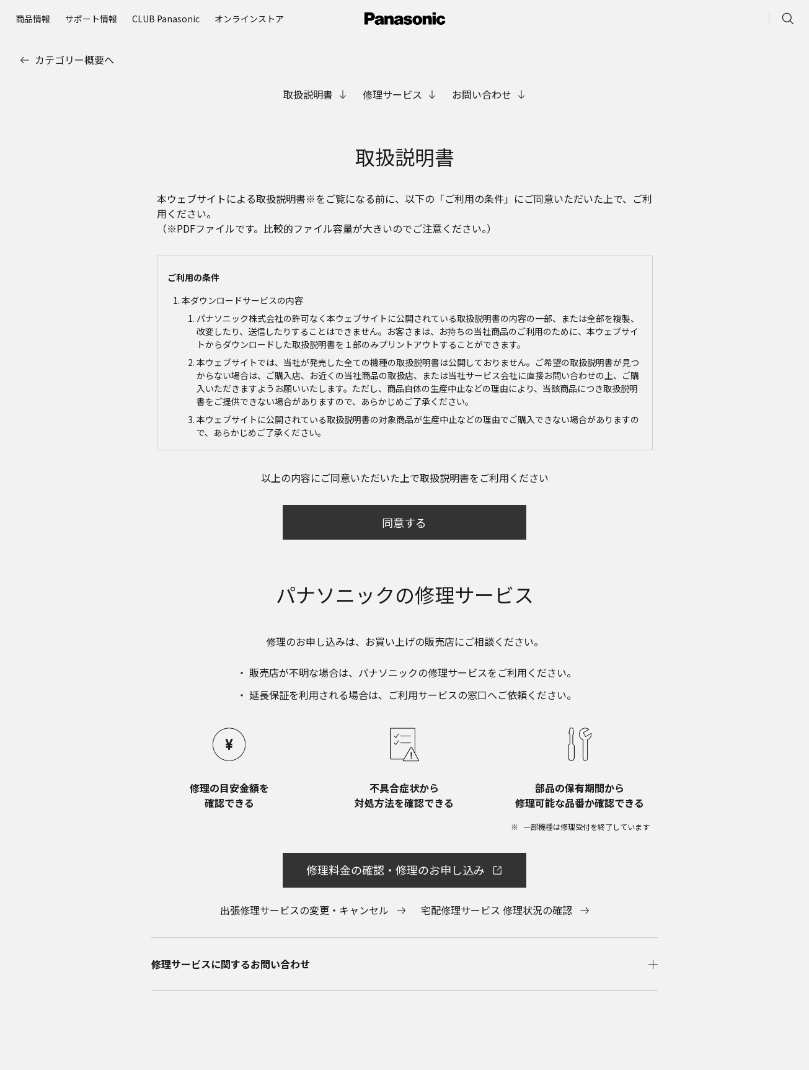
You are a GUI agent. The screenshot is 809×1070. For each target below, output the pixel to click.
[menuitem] (32, 18)
